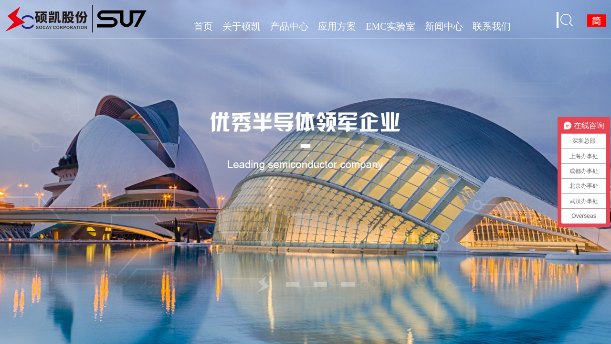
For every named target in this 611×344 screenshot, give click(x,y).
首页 (203, 26)
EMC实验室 (390, 26)
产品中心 (289, 26)
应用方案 (337, 26)
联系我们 (492, 26)
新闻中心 (444, 26)
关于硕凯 (241, 26)
